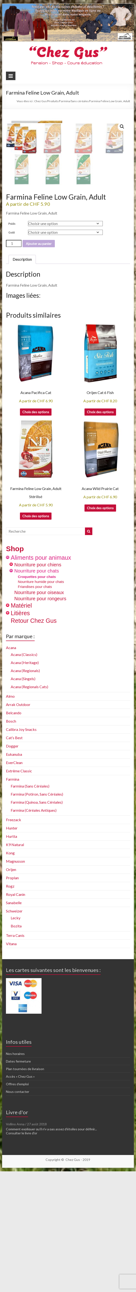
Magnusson (15, 983)
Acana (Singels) (23, 801)
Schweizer (14, 1033)
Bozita (16, 1048)
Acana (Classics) (24, 777)
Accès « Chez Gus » (20, 1199)
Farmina (12, 901)
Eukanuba (14, 877)
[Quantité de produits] (14, 366)
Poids (11, 346)
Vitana (11, 1066)
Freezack (13, 942)
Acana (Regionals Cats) (29, 809)
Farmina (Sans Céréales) (30, 908)
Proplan (12, 1000)
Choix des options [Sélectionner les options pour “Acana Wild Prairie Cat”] (100, 630)
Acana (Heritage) (25, 785)
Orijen (11, 992)
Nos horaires (15, 1176)
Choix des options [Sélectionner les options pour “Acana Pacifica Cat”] (35, 534)
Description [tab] (22, 382)
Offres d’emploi (17, 1207)
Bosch (11, 843)
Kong (10, 975)
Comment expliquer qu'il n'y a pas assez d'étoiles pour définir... (51, 1252)
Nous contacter (17, 1214)
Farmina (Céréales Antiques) (33, 932)
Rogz (10, 1008)
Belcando (13, 835)
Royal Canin (15, 1017)
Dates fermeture (18, 1184)
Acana (11, 770)
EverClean (14, 885)
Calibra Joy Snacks (21, 852)
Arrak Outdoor (18, 827)
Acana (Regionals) (25, 793)
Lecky (15, 1040)
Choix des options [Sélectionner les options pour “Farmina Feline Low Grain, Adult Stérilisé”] (35, 639)
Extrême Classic (19, 893)
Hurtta (11, 959)
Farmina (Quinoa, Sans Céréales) (37, 924)
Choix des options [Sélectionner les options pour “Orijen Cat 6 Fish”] (100, 534)
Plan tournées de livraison (25, 1191)
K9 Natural (15, 967)
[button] (122, 126)
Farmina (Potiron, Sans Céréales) (37, 916)
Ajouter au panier (39, 366)
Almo (10, 818)
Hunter (12, 950)
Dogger (12, 868)
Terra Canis (15, 1058)
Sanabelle (14, 1025)
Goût (11, 355)
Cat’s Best (14, 860)
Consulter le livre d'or (21, 1256)
